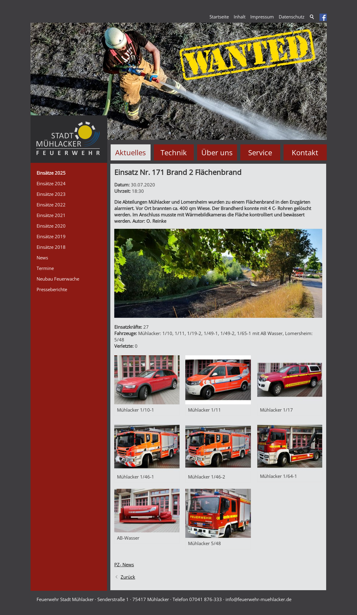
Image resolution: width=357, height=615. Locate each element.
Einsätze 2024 (51, 183)
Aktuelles (130, 152)
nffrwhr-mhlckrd (258, 599)
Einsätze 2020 (51, 226)
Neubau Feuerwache (58, 279)
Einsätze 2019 (51, 236)
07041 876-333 (205, 599)
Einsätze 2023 (51, 194)
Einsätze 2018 (51, 247)
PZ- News (124, 564)
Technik (174, 152)
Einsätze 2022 (51, 205)
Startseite (219, 17)
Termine (45, 268)
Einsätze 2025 (51, 173)
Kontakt (305, 152)
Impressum (262, 17)
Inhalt (239, 17)
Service (260, 152)
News (42, 258)
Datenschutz (291, 17)
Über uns (216, 152)
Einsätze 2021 (51, 215)
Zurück (128, 577)
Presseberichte (52, 289)
